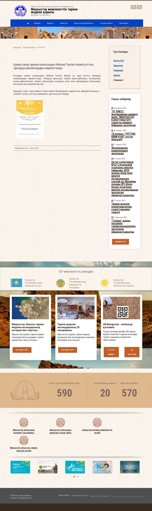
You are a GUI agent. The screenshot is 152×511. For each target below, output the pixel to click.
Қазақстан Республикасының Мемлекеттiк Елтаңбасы (77, 291)
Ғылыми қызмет (106, 23)
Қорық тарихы (64, 497)
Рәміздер (118, 70)
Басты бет (17, 47)
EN (139, 6)
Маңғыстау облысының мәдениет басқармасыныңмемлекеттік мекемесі (56, 10)
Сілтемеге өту (22, 350)
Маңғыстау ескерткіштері (84, 23)
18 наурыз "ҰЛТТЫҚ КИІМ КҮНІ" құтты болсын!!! (123, 136)
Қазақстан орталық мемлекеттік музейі (97, 431)
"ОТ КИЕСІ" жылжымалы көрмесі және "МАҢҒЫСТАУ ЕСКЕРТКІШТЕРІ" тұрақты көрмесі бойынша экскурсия (124, 118)
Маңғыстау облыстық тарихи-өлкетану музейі (24, 449)
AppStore (132, 352)
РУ (133, 6)
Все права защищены (23, 499)
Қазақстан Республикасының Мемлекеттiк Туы (33, 288)
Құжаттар (64, 23)
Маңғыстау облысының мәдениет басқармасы (24, 431)
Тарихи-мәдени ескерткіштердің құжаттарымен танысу (121, 208)
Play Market (111, 352)
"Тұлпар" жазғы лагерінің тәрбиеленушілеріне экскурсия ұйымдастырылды (123, 226)
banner (117, 75)
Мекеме (37, 23)
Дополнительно (29, 47)
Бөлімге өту (120, 242)
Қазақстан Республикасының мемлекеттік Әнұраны (124, 288)
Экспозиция (124, 23)
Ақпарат (50, 23)
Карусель (118, 65)
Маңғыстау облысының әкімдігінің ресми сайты (60, 431)
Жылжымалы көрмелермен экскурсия (119, 150)
